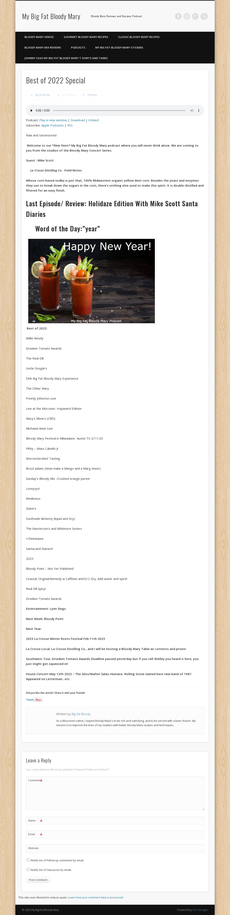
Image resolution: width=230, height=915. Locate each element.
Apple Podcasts (52, 125)
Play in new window (53, 120)
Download (78, 120)
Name (35, 820)
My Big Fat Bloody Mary (51, 16)
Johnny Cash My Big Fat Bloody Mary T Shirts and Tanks (66, 58)
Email (35, 834)
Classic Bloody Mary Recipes (139, 37)
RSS (70, 125)
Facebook (179, 16)
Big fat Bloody (42, 95)
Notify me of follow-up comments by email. (57, 860)
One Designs (200, 910)
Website (33, 848)
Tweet (30, 699)
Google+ (196, 16)
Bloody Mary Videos (39, 37)
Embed (93, 120)
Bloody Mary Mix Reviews (42, 47)
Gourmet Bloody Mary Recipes (86, 37)
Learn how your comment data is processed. (96, 897)
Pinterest (187, 16)
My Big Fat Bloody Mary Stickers (119, 47)
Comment (35, 780)
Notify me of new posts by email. (51, 870)
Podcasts (78, 47)
